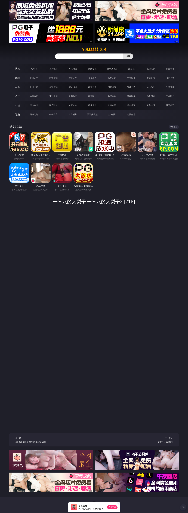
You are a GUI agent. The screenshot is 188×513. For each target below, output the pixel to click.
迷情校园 (112, 105)
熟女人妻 (112, 77)
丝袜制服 (131, 77)
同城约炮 (34, 114)
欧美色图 (73, 96)
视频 (17, 78)
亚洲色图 (53, 96)
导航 (17, 114)
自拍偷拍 (53, 77)
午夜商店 (53, 114)
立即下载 (112, 507)
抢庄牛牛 (170, 68)
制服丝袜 (112, 87)
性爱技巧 (170, 105)
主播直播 (151, 77)
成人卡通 (73, 87)
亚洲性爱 (34, 87)
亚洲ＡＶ (34, 77)
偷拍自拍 (53, 87)
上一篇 (33, 440)
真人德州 (53, 68)
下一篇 (155, 440)
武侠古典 (92, 105)
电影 (17, 87)
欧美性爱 (92, 87)
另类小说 (131, 105)
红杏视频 (112, 114)
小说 (17, 105)
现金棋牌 (151, 68)
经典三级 (131, 87)
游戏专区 (92, 68)
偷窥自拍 (34, 96)
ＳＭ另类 (170, 77)
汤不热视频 (92, 114)
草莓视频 (73, 114)
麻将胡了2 (112, 68)
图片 (17, 96)
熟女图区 (151, 96)
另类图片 (170, 96)
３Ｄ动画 (92, 77)
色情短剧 (131, 114)
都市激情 (34, 105)
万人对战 (73, 68)
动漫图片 (92, 96)
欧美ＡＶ (73, 77)
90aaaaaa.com (94, 49)
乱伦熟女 (151, 87)
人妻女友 (73, 105)
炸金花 (131, 68)
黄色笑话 (151, 105)
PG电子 (33, 68)
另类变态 (170, 87)
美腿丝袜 (112, 96)
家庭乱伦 (53, 105)
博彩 (17, 68)
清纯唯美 (131, 96)
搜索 (128, 56)
